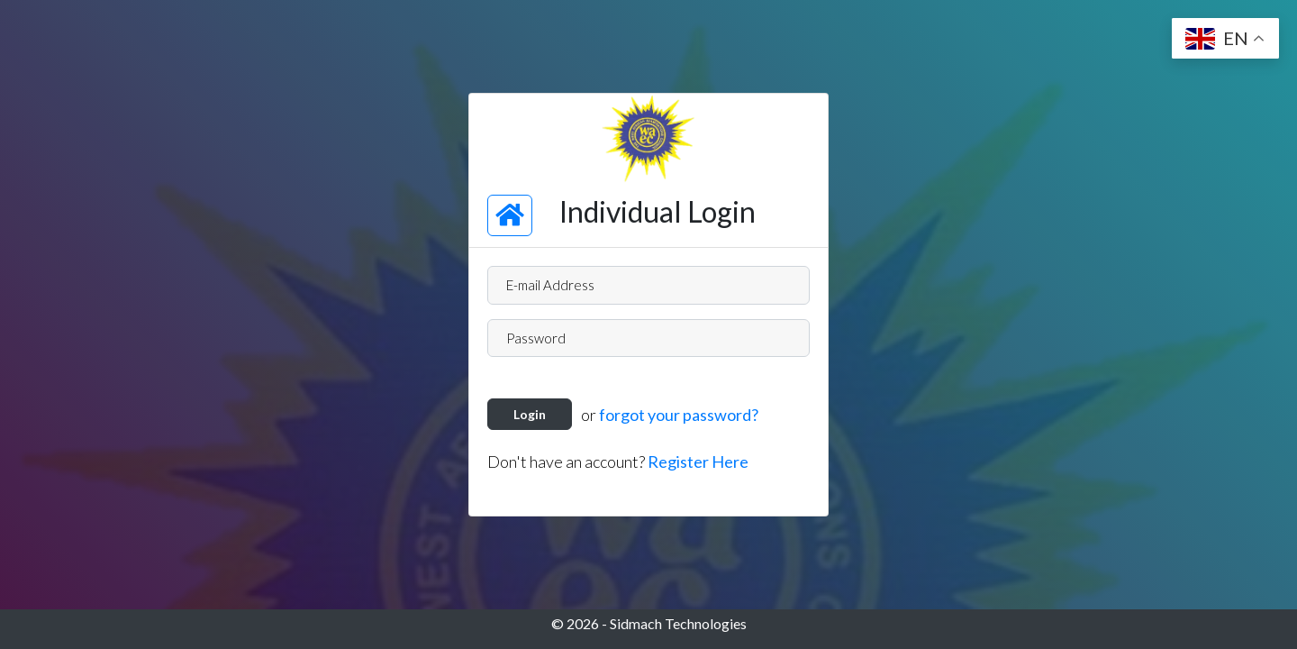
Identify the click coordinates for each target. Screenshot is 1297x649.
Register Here (698, 461)
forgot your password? (678, 415)
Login (529, 414)
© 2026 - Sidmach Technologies (649, 623)
